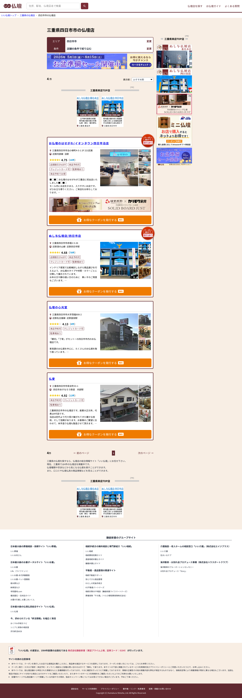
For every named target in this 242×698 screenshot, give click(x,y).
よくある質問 (232, 6)
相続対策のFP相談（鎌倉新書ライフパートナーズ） (107, 591)
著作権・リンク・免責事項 (134, 688)
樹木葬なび (15, 583)
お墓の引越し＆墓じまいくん (22, 599)
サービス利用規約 (89, 688)
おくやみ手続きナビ (18, 623)
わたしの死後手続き (94, 583)
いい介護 (164, 551)
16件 (72, 160)
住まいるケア (165, 555)
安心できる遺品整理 (94, 579)
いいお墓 (14, 567)
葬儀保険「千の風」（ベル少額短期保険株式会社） (106, 595)
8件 (72, 324)
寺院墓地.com (16, 591)
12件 (72, 395)
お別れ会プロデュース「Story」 (173, 571)
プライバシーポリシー (110, 688)
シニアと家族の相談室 (19, 627)
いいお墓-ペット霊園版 (20, 579)
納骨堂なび (15, 587)
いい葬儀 (14, 551)
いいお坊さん (16, 555)
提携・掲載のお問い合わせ (160, 688)
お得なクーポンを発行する (100, 220)
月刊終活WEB (16, 631)
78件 (72, 252)
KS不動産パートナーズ (95, 587)
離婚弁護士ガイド (93, 563)
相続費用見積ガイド (94, 555)
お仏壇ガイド (213, 6)
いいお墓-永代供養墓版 (20, 575)
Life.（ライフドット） (19, 571)
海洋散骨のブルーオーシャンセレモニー (177, 567)
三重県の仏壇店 (27, 15)
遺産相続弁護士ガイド (95, 559)
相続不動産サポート (94, 575)
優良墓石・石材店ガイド (20, 595)
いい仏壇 (14, 611)
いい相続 (89, 551)
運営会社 (74, 688)
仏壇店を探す (195, 6)
